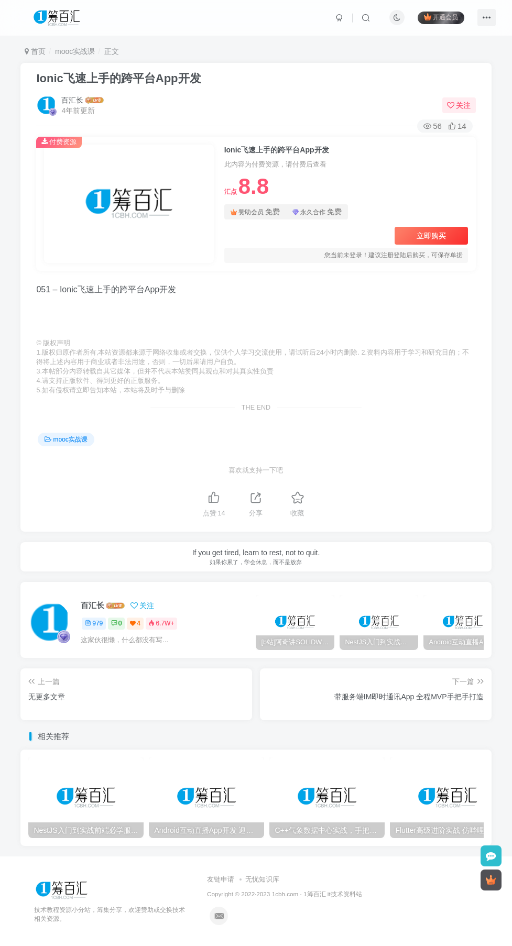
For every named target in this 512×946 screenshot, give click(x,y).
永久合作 (317, 211)
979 (94, 623)
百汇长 (72, 100)
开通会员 (441, 17)
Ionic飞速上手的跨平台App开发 (118, 78)
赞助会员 (255, 211)
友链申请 (220, 879)
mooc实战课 (75, 51)
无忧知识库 (262, 879)
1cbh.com (285, 893)
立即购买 (431, 236)
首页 (35, 51)
